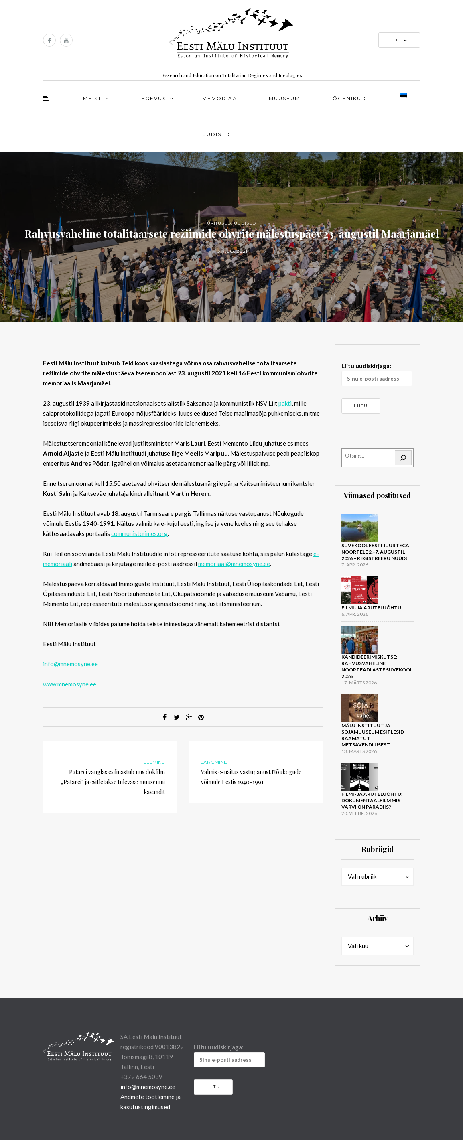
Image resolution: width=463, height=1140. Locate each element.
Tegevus (152, 98)
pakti (285, 403)
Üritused (219, 223)
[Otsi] (403, 457)
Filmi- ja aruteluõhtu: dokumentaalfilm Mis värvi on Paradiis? (371, 800)
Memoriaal (221, 98)
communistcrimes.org (139, 533)
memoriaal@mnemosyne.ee (234, 563)
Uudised (216, 134)
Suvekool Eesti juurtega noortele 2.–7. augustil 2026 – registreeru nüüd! (375, 551)
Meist (92, 98)
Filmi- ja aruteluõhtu (371, 607)
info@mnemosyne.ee (70, 663)
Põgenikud (347, 98)
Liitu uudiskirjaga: (376, 374)
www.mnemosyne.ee (69, 684)
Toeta (399, 40)
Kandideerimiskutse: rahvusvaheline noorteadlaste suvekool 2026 (376, 666)
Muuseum (284, 98)
